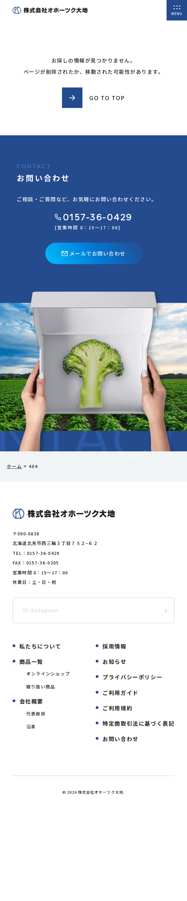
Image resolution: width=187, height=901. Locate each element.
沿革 (31, 726)
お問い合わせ (121, 739)
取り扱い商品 (41, 686)
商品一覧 (31, 661)
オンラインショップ (48, 673)
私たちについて (40, 646)
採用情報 (114, 646)
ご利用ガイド (121, 692)
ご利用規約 (118, 708)
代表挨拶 (36, 713)
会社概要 (31, 701)
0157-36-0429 (94, 217)
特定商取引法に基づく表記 (138, 723)
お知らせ (114, 661)
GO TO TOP (107, 98)
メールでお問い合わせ (94, 253)
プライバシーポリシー (132, 677)
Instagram (40, 610)
